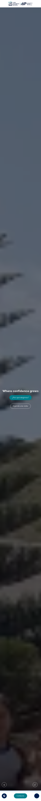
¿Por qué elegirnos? (20, 398)
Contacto (20, 796)
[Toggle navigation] (36, 795)
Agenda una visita (20, 406)
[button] (4, 795)
